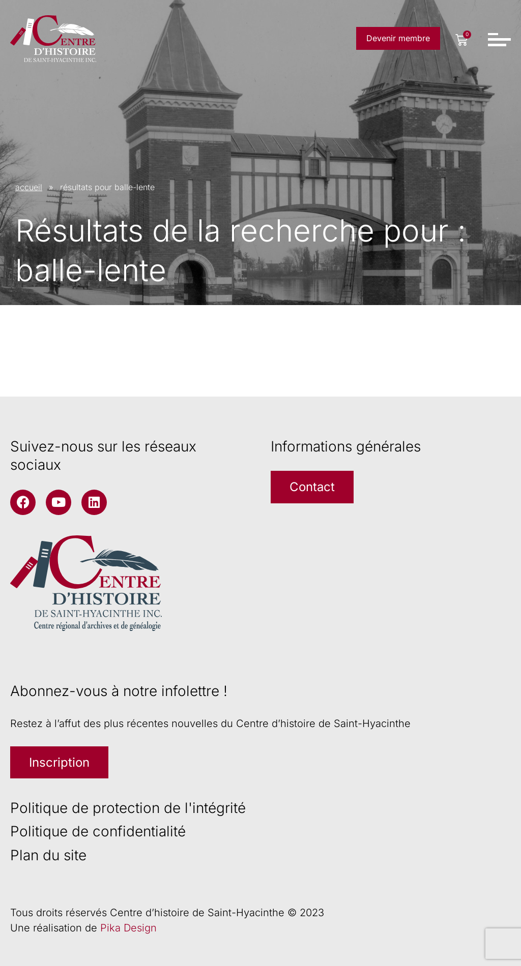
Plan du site (48, 855)
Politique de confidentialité (98, 831)
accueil (28, 187)
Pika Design (128, 928)
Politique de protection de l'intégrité (128, 808)
